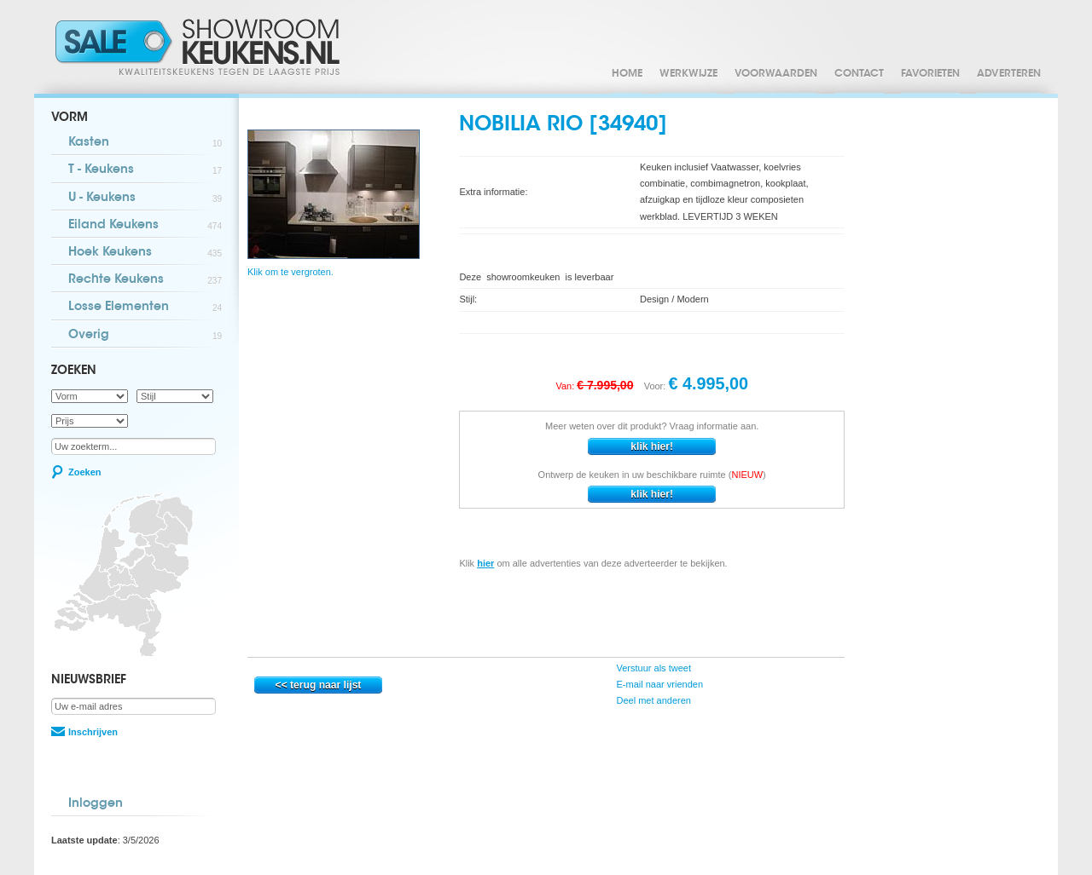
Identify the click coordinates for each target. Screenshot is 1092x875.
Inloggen (95, 804)
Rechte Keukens (145, 281)
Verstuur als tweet (652, 668)
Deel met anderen (652, 700)
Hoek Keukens (145, 253)
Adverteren (1009, 74)
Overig (145, 336)
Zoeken (85, 472)
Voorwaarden (776, 74)
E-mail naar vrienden (658, 684)
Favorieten (930, 74)
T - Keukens (145, 171)
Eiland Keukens (145, 226)
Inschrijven (93, 732)
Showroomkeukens (200, 47)
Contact (859, 74)
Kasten (145, 143)
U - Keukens (145, 199)
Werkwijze (688, 74)
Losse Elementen (145, 308)
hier (485, 563)
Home (627, 74)
